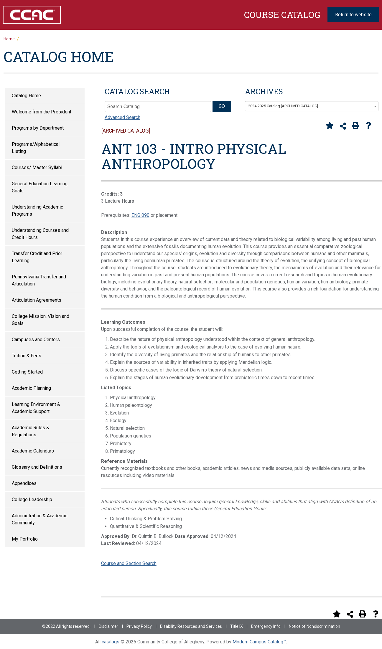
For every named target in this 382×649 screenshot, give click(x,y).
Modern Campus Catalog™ (259, 642)
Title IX (236, 626)
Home (9, 39)
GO (222, 106)
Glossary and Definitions (37, 467)
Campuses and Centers (36, 339)
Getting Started (27, 372)
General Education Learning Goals (39, 187)
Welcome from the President (41, 112)
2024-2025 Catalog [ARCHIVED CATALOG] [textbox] (283, 106)
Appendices (24, 483)
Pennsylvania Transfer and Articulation (39, 280)
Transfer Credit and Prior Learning (37, 257)
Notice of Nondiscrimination (314, 626)
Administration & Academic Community (39, 519)
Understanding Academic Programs (37, 210)
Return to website (353, 14)
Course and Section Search (129, 563)
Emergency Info (266, 626)
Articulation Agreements (36, 300)
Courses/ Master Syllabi (37, 167)
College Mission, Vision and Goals (40, 319)
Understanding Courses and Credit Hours (40, 233)
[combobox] (311, 106)
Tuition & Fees (26, 356)
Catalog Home (26, 95)
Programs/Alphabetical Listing (36, 147)
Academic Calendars (33, 451)
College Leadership (32, 499)
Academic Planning (31, 388)
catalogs (110, 642)
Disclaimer (108, 626)
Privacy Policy (139, 626)
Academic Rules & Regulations (30, 431)
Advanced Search (122, 117)
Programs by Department (38, 128)
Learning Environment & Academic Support (36, 408)
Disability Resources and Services (191, 626)
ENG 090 (140, 215)
